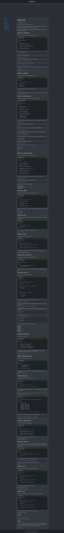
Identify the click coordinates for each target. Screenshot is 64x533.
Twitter (27, 530)
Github (30, 530)
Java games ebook (6, 28)
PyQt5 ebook (6, 21)
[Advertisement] (32, 11)
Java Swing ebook (6, 27)
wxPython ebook (6, 24)
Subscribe (33, 530)
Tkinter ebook (6, 22)
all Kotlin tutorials (21, 527)
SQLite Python (6, 23)
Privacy (36, 530)
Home (25, 530)
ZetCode (32, 1)
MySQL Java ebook (7, 29)
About (38, 530)
